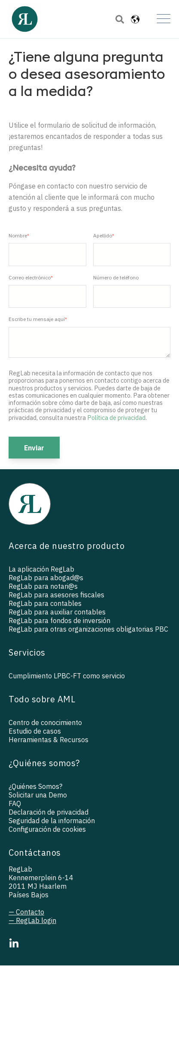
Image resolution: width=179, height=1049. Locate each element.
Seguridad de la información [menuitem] (52, 820)
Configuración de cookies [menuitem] (47, 829)
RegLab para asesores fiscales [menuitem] (56, 594)
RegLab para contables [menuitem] (45, 603)
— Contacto (26, 912)
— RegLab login (32, 920)
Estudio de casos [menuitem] (35, 731)
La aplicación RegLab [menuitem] (41, 569)
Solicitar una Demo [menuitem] (38, 795)
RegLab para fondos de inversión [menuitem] (59, 620)
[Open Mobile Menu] (163, 19)
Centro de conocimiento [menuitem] (45, 722)
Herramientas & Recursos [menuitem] (48, 739)
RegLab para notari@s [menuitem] (43, 586)
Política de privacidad (116, 418)
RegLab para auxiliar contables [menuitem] (57, 612)
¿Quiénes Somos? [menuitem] (35, 786)
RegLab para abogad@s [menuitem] (46, 577)
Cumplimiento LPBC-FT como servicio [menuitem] (67, 675)
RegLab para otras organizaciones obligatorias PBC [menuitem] (88, 629)
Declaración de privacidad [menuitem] (48, 812)
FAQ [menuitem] (15, 803)
